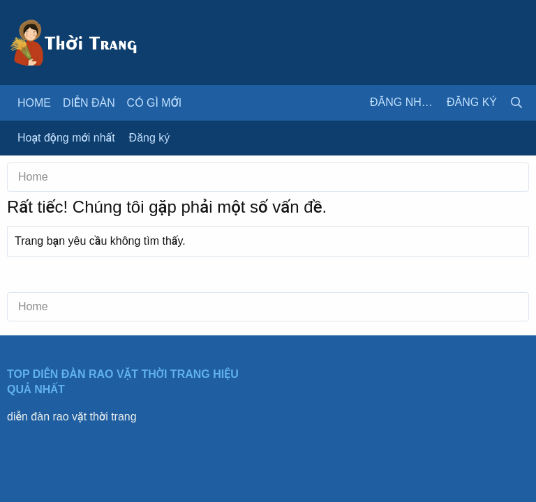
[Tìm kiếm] (516, 103)
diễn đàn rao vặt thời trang (72, 417)
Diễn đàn (89, 103)
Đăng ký (149, 138)
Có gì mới (154, 103)
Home (34, 103)
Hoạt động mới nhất (66, 138)
